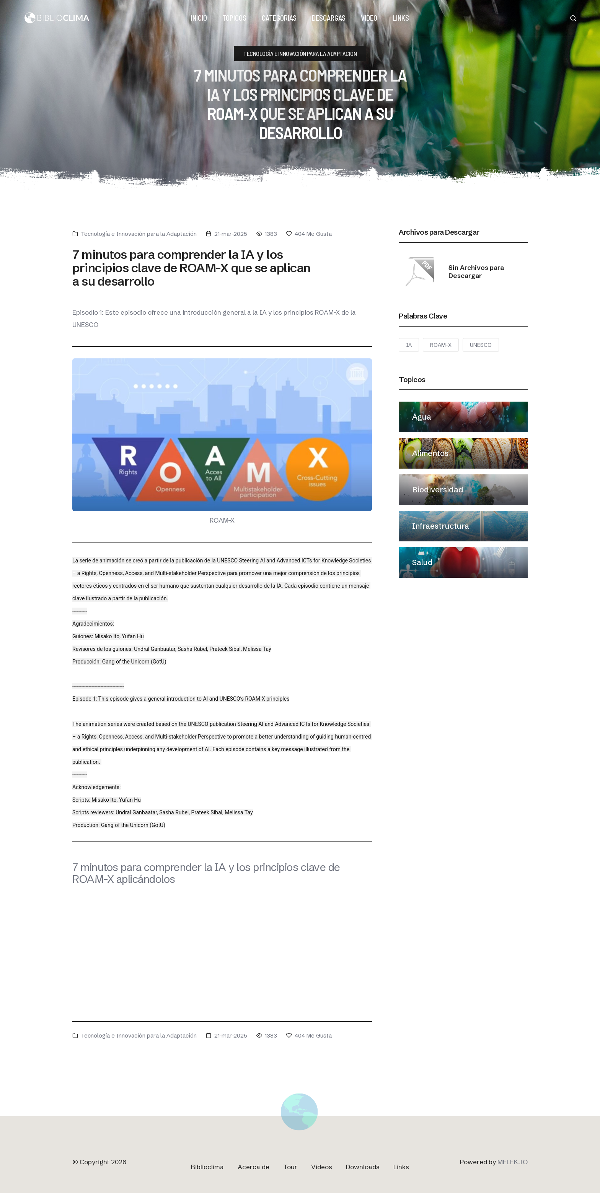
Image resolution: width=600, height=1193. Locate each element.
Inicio (199, 17)
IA (409, 345)
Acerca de (253, 1167)
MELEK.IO (512, 1162)
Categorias (279, 17)
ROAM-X (441, 345)
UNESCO (481, 345)
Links (401, 1167)
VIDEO (369, 17)
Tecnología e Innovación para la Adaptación (139, 233)
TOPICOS (234, 17)
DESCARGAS (329, 17)
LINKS (401, 17)
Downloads (363, 1167)
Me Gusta (309, 233)
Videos (321, 1167)
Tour (290, 1167)
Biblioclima (207, 1167)
